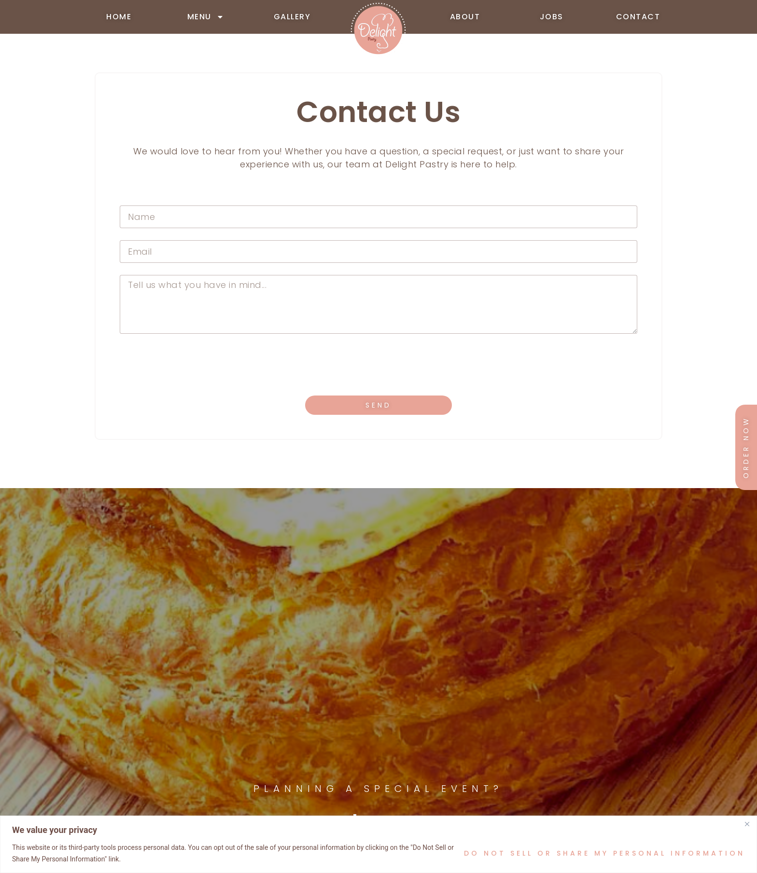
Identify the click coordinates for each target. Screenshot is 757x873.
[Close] (747, 824)
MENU (205, 17)
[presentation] (193, 364)
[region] (378, 844)
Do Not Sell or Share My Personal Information (604, 853)
